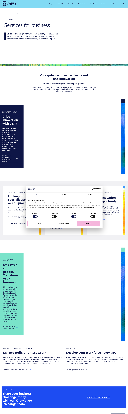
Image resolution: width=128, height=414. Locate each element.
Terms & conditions (71, 407)
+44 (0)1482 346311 (19, 389)
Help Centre (71, 389)
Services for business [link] (22, 14)
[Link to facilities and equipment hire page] (20, 206)
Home (5, 14)
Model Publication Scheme (34, 407)
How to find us (102, 389)
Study (49, 4)
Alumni (103, 4)
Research (69, 4)
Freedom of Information (19, 407)
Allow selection (64, 223)
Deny (39, 223)
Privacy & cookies (59, 407)
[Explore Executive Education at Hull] (24, 275)
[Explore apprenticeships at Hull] (80, 320)
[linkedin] (23, 399)
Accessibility (7, 407)
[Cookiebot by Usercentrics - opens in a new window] (93, 189)
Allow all (88, 223)
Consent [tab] (38, 195)
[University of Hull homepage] (11, 3)
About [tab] (90, 194)
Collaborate (81, 4)
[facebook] (6, 399)
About (111, 4)
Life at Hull (59, 4)
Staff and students (117, 389)
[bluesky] (28, 399)
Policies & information (86, 389)
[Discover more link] (29, 138)
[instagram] (12, 399)
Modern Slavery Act (47, 407)
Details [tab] (64, 194)
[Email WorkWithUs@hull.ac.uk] (99, 355)
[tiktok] (17, 399)
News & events (92, 4)
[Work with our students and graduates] (19, 322)
